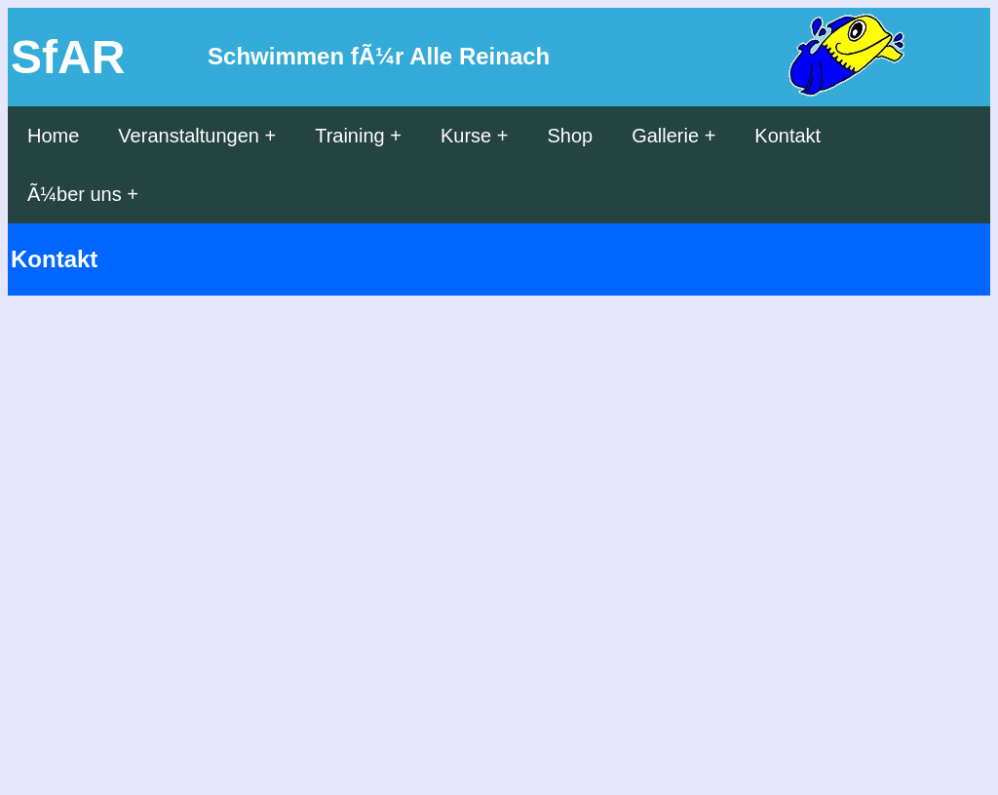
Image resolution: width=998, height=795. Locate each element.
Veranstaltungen (188, 135)
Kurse (466, 135)
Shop (570, 135)
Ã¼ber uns (74, 194)
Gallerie (665, 135)
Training (350, 135)
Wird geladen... (378, 539)
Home (53, 135)
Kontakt (787, 135)
